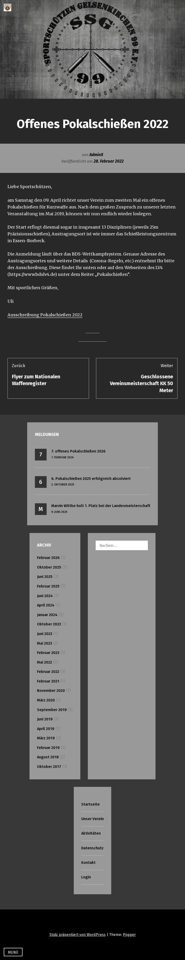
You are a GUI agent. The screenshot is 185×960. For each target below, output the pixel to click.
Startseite (90, 804)
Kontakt (88, 862)
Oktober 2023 (49, 624)
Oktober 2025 (49, 567)
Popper (129, 934)
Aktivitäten (91, 833)
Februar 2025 (48, 586)
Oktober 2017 (49, 766)
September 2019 (52, 710)
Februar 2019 (48, 747)
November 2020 (51, 690)
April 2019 (45, 728)
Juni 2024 (45, 596)
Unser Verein (92, 819)
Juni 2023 (44, 633)
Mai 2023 (44, 643)
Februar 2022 (48, 671)
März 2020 (46, 700)
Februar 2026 (48, 557)
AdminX (96, 154)
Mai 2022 (44, 662)
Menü (13, 952)
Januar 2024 (47, 615)
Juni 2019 (45, 719)
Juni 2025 (44, 576)
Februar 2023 (48, 652)
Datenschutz (92, 848)
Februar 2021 (48, 681)
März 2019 (46, 738)
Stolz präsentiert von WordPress (77, 934)
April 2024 (45, 605)
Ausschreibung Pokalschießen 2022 (44, 315)
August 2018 (48, 757)
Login (86, 877)
